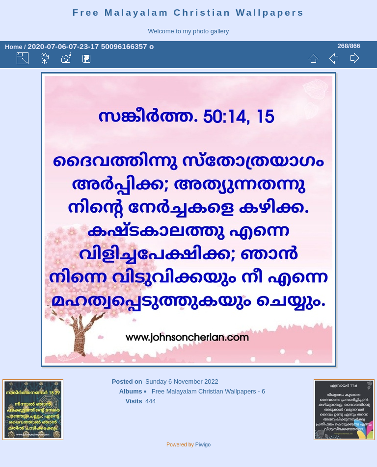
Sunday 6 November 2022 (181, 381)
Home (14, 46)
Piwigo (203, 444)
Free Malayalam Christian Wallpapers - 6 (208, 391)
